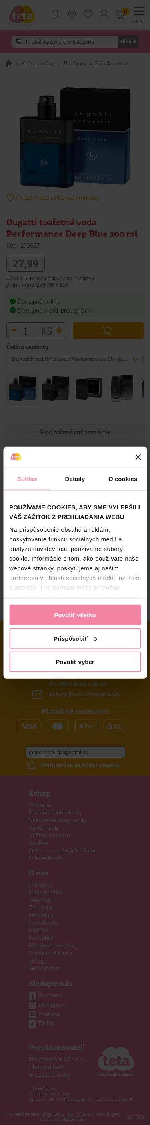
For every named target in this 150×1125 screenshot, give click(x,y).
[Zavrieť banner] (138, 457)
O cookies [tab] (123, 478)
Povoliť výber (75, 661)
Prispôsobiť (75, 638)
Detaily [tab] (75, 478)
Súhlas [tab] (27, 478)
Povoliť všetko (75, 615)
